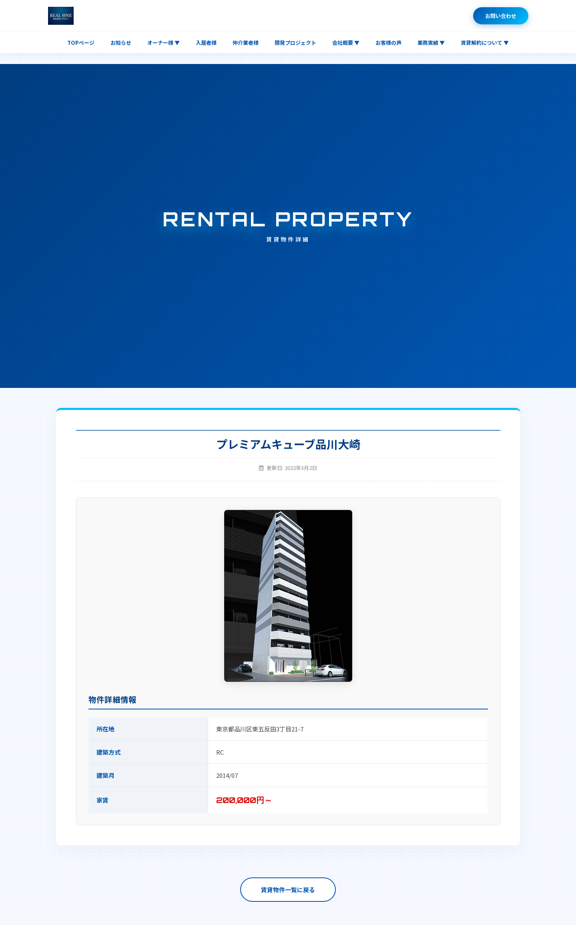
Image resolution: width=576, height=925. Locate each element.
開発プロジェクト (295, 42)
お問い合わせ (500, 16)
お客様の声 (388, 42)
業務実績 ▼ (431, 42)
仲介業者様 (246, 42)
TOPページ (80, 42)
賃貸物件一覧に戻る (288, 889)
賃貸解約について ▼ (485, 42)
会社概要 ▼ (345, 42)
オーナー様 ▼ (163, 42)
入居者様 (206, 42)
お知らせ (120, 42)
